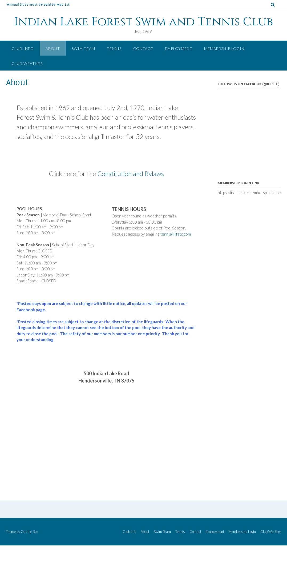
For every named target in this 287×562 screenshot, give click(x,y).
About (53, 48)
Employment (178, 48)
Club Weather (27, 63)
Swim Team (83, 48)
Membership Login (224, 48)
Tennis (114, 48)
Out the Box (29, 531)
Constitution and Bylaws (130, 173)
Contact (143, 48)
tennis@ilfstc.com (175, 234)
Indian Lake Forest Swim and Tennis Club (143, 22)
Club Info (23, 48)
